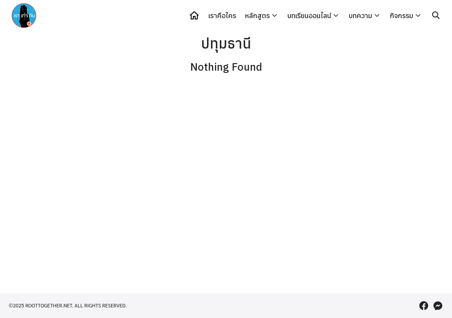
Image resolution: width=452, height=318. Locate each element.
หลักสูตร (257, 15)
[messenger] (438, 305)
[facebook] (423, 305)
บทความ (360, 15)
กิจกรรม (401, 15)
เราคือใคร (222, 15)
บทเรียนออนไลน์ (309, 15)
